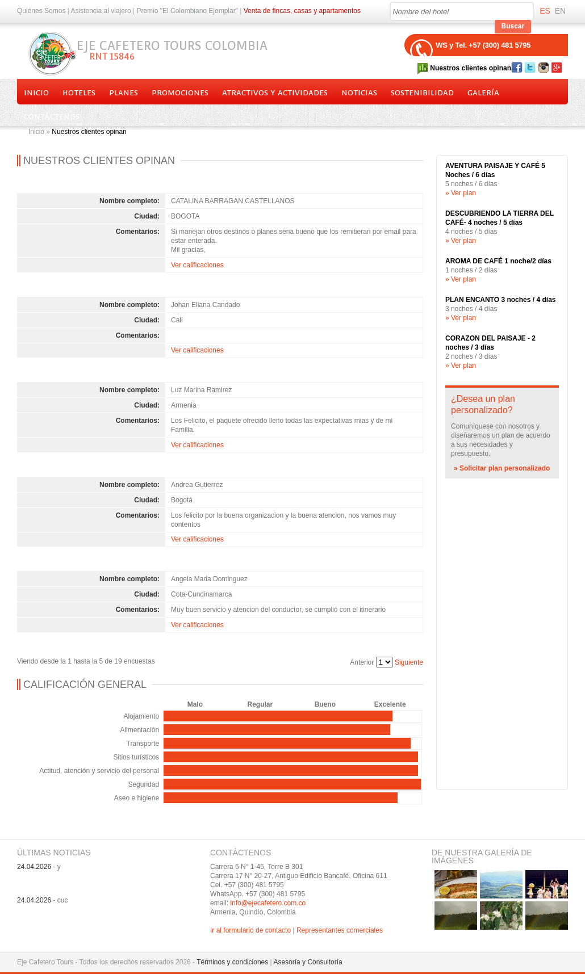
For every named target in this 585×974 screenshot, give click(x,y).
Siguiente (409, 662)
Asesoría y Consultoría (307, 962)
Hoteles (78, 93)
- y (39, 867)
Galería (483, 93)
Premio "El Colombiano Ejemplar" (187, 11)
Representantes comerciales (339, 930)
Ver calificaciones (197, 265)
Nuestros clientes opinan (470, 68)
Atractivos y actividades (275, 93)
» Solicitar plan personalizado (502, 468)
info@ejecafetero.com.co (268, 903)
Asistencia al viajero (101, 11)
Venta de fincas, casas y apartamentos (302, 11)
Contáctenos (52, 116)
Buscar (513, 26)
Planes (123, 93)
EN (560, 10)
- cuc (42, 900)
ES (545, 10)
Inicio (36, 93)
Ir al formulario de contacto (250, 930)
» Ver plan (460, 193)
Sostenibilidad (422, 93)
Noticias (359, 93)
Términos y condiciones (232, 962)
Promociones (180, 93)
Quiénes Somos (41, 11)
